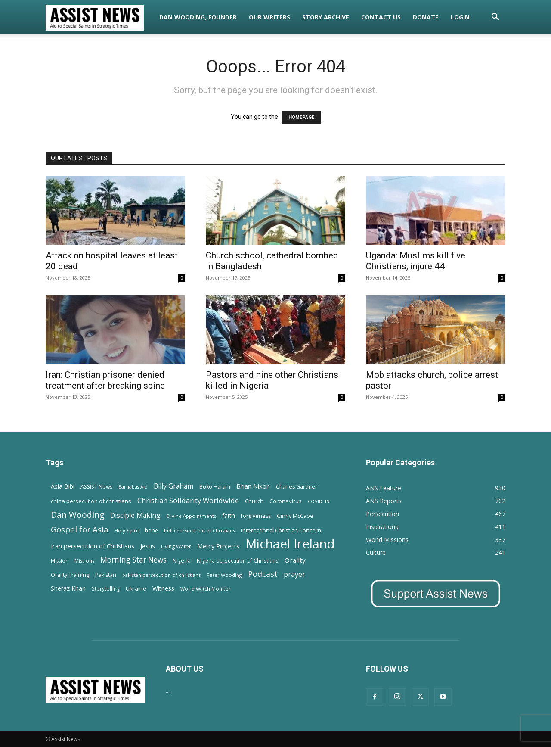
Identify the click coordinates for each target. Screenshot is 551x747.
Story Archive (325, 17)
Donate (426, 17)
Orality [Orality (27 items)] (295, 560)
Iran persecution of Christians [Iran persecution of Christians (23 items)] (92, 546)
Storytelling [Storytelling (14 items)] (106, 588)
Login (460, 17)
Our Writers (269, 17)
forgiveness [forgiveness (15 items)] (256, 516)
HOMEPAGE (301, 117)
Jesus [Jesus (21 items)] (147, 546)
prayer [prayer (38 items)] (294, 574)
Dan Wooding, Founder (198, 17)
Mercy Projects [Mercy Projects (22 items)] (218, 546)
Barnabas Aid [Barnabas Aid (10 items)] (133, 487)
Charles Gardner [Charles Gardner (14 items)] (296, 486)
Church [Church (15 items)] (254, 501)
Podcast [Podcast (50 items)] (263, 574)
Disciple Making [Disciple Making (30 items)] (135, 515)
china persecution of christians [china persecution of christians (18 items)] (91, 501)
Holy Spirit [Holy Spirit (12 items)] (127, 530)
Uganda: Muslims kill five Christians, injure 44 (415, 260)
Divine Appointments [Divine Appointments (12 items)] (191, 516)
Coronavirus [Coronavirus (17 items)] (285, 501)
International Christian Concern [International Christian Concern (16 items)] (281, 530)
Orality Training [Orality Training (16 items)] (70, 575)
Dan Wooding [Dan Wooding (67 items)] (77, 514)
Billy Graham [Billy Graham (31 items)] (173, 486)
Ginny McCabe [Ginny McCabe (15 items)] (295, 516)
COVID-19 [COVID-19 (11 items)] (318, 501)
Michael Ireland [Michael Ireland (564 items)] (290, 543)
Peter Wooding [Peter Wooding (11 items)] (224, 575)
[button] (495, 18)
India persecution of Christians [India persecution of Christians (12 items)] (199, 530)
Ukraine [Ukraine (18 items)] (136, 588)
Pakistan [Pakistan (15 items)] (105, 575)
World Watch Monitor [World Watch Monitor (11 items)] (205, 588)
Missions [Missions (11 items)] (84, 560)
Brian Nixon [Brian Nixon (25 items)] (253, 486)
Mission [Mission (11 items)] (59, 560)
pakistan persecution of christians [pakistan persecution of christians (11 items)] (161, 575)
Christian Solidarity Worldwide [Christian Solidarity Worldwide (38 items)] (188, 500)
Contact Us (381, 17)
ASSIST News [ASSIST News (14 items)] (96, 486)
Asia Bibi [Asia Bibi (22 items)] (62, 486)
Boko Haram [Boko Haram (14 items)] (214, 486)
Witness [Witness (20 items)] (163, 588)
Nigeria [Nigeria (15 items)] (182, 560)
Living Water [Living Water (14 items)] (176, 546)
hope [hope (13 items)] (151, 530)
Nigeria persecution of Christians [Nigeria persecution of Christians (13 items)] (238, 560)
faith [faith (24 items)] (228, 515)
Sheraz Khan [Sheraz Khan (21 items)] (68, 588)
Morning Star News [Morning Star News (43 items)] (133, 559)
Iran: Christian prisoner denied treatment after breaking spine (105, 380)
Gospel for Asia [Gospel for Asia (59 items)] (79, 529)
